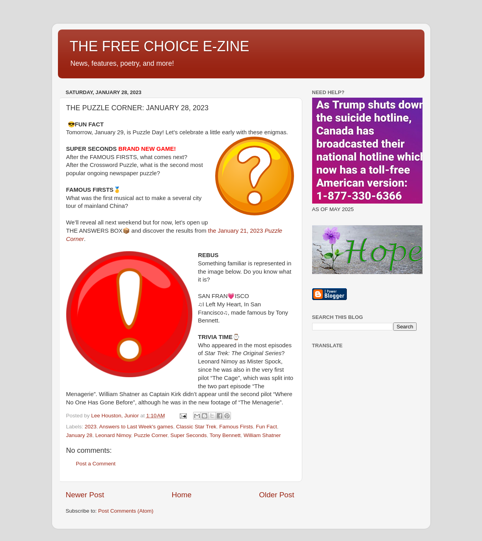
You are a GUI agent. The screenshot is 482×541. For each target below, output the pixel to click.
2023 (91, 427)
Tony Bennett (225, 435)
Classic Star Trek (196, 427)
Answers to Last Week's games (136, 427)
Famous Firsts (236, 427)
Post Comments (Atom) (125, 511)
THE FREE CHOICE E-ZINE (159, 46)
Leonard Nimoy (113, 435)
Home (182, 495)
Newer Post (85, 495)
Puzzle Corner (150, 435)
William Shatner (262, 435)
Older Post (276, 495)
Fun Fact (266, 427)
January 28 (79, 435)
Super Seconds (188, 435)
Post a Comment (96, 464)
